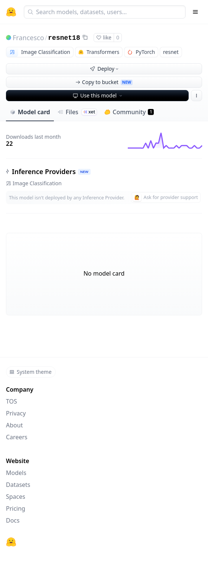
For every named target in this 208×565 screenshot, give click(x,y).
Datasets (18, 485)
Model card (30, 112)
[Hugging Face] (11, 542)
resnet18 (64, 38)
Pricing (15, 508)
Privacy (16, 413)
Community (129, 112)
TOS (11, 401)
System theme (30, 371)
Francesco (28, 37)
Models (16, 473)
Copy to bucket (104, 82)
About (14, 425)
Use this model (98, 95)
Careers (16, 437)
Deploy (105, 68)
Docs (13, 520)
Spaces (15, 496)
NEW (84, 171)
